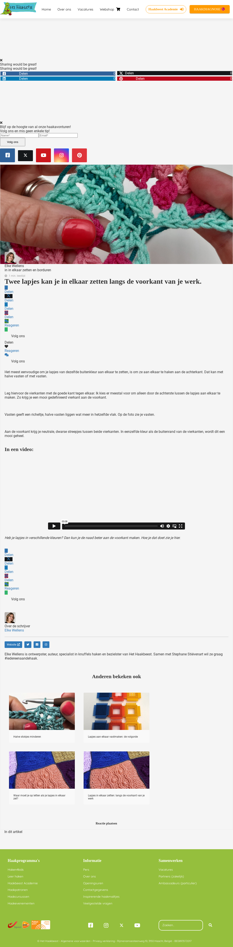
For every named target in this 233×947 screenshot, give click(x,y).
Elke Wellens (14, 266)
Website (13, 644)
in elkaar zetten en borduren (29, 270)
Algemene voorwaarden (75, 941)
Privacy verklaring (104, 941)
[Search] (210, 925)
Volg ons (12, 142)
